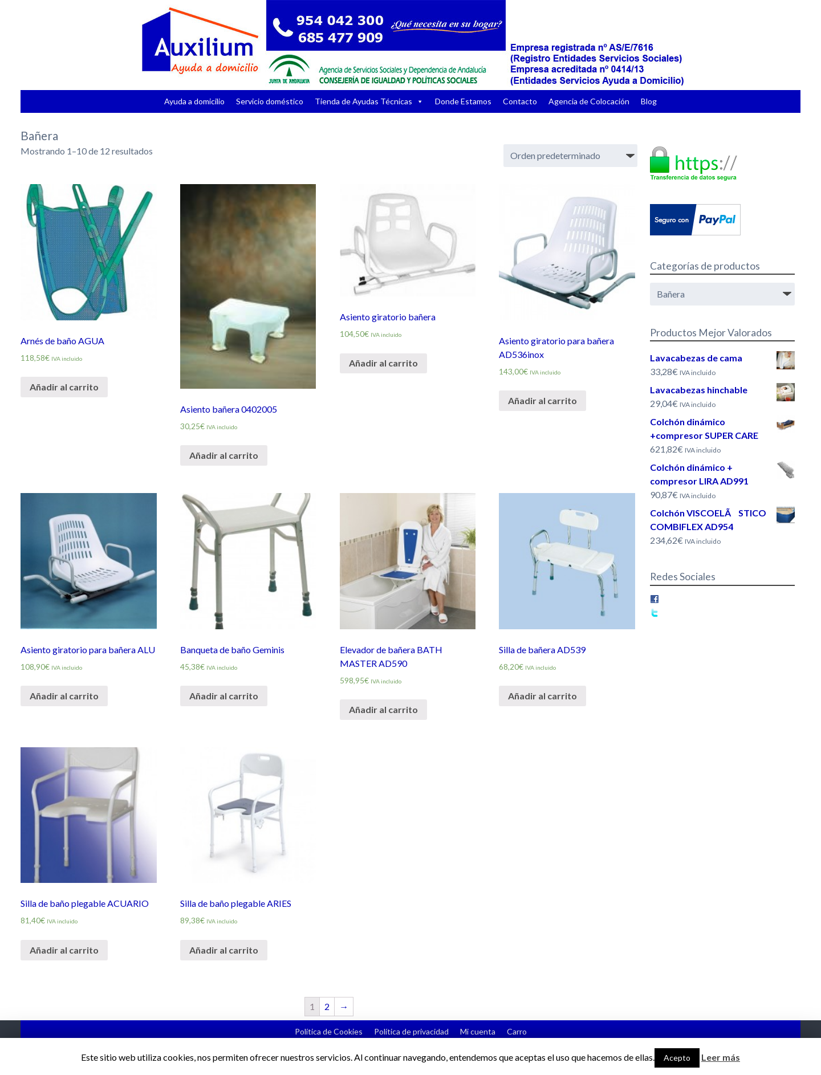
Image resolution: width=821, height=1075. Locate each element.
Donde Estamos (463, 101)
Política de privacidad (411, 1031)
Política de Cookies (329, 1031)
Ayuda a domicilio (194, 101)
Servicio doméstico (269, 101)
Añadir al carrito (64, 386)
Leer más (720, 1057)
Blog (649, 101)
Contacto (520, 101)
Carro (517, 1031)
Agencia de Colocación (588, 101)
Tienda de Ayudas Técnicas (363, 101)
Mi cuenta (477, 1031)
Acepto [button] (677, 1057)
